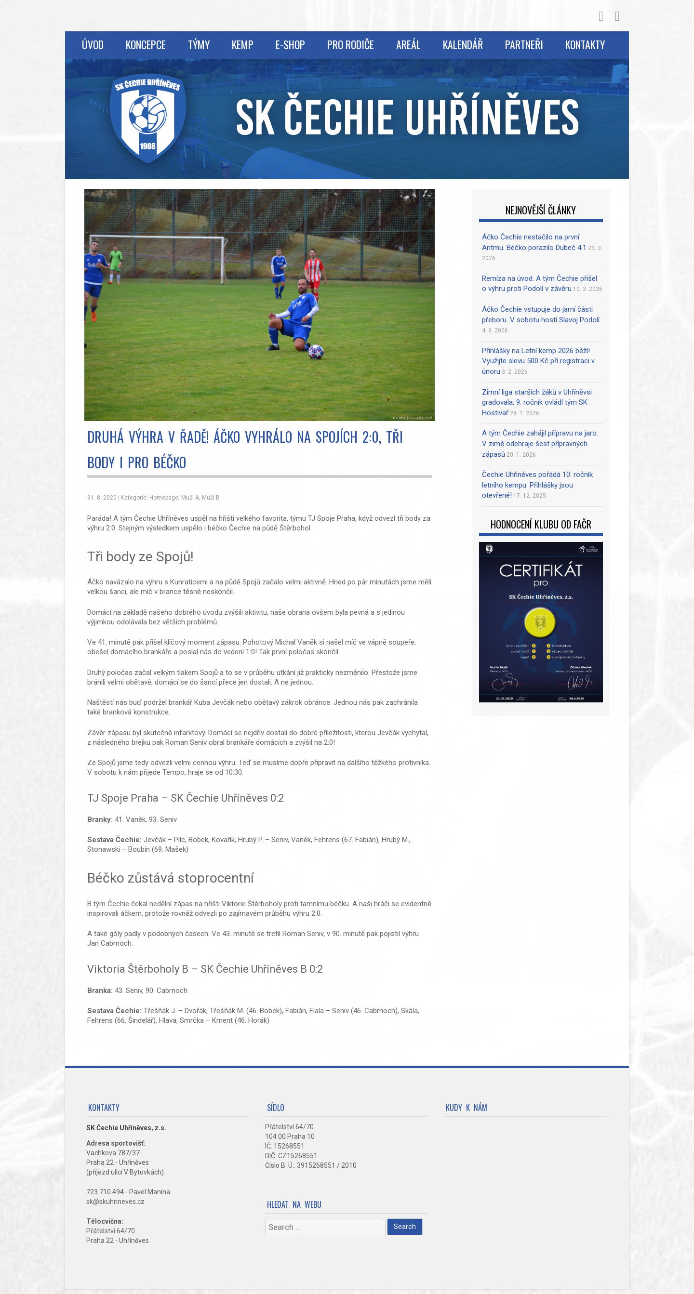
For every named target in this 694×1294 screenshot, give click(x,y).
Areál (408, 44)
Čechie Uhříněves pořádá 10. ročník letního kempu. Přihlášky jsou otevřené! (537, 485)
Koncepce (146, 44)
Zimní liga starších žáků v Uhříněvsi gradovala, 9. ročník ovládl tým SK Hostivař (537, 402)
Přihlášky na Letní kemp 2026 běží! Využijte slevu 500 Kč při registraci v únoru (538, 361)
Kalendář (463, 44)
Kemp (243, 44)
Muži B (211, 497)
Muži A (190, 497)
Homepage (163, 497)
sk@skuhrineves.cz (115, 1201)
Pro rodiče (350, 44)
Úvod (93, 44)
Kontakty (585, 44)
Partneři (524, 44)
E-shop (290, 44)
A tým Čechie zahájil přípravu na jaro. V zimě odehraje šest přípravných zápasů (540, 443)
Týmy (199, 44)
